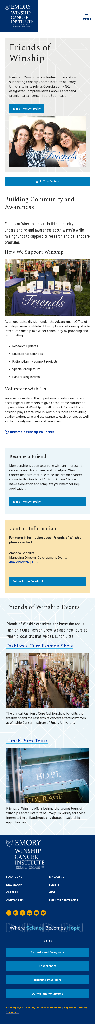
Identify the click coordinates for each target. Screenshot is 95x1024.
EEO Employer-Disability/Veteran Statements (34, 1007)
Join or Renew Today (27, 108)
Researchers (47, 966)
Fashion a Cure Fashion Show (39, 646)
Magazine (56, 876)
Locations (14, 876)
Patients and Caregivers (47, 952)
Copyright (70, 1007)
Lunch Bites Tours (27, 741)
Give (52, 892)
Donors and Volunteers (47, 993)
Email (36, 562)
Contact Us (15, 900)
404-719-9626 (19, 562)
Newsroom (14, 884)
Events (54, 884)
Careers (12, 892)
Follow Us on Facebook (28, 581)
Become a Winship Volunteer (32, 432)
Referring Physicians (47, 979)
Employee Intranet (63, 900)
